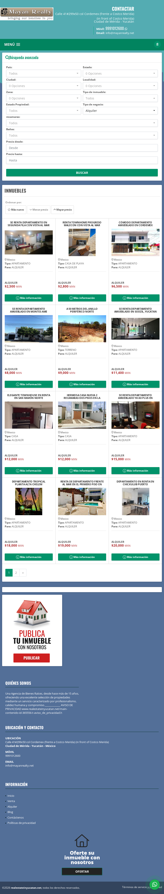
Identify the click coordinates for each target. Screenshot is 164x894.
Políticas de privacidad (21, 823)
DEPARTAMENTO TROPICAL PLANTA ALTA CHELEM (28, 483)
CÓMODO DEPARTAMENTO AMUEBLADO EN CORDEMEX (135, 224)
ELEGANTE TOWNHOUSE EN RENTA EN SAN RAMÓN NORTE (28, 396)
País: (9, 67)
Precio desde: (14, 141)
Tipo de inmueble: (94, 92)
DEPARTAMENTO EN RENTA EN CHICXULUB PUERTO (135, 483)
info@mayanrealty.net (19, 765)
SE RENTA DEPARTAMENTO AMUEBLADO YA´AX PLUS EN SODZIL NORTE (135, 396)
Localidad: (89, 79)
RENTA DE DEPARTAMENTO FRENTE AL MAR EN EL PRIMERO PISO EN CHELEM (82, 483)
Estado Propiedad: (17, 104)
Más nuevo (16, 209)
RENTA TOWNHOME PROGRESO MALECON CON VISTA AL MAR (82, 224)
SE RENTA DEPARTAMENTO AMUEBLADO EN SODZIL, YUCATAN (135, 310)
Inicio (10, 796)
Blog (10, 812)
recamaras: (13, 117)
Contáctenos (15, 817)
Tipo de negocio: (93, 104)
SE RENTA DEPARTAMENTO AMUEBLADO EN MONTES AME (28, 310)
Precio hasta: (14, 154)
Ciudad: (11, 79)
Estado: (87, 67)
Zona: (9, 92)
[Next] (22, 573)
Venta (11, 801)
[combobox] (43, 73)
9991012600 (114, 28)
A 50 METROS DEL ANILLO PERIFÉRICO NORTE (82, 310)
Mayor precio (62, 209)
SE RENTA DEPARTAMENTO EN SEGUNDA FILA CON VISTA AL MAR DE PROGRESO (28, 224)
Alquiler (12, 806)
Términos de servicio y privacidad (142, 887)
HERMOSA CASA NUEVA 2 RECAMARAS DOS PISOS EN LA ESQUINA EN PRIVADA (82, 396)
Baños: (10, 129)
